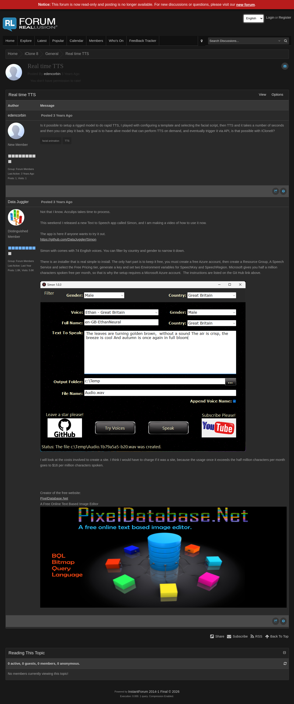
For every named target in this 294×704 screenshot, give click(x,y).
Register (285, 17)
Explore (25, 41)
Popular (58, 41)
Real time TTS (77, 54)
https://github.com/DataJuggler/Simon (68, 239)
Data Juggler (18, 202)
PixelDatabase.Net (54, 498)
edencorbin (52, 74)
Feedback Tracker (143, 41)
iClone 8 (31, 54)
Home (10, 41)
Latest (42, 41)
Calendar (76, 41)
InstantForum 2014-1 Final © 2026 (153, 691)
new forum (245, 5)
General (51, 54)
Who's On (116, 41)
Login (270, 17)
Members (96, 41)
